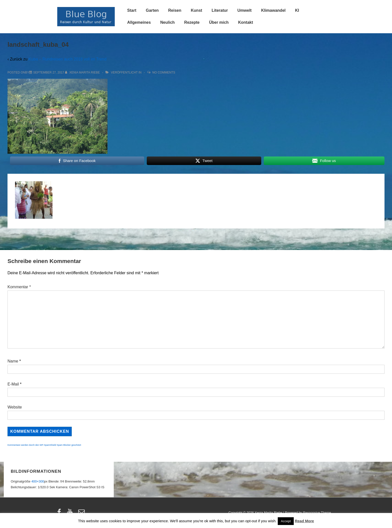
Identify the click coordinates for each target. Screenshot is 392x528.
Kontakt (245, 22)
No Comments (163, 72)
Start (131, 10)
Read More (304, 521)
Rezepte (192, 22)
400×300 (37, 481)
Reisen (174, 10)
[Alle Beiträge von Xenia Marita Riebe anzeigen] (83, 72)
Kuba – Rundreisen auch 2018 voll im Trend (67, 59)
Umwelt (245, 10)
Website (15, 407)
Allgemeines (139, 22)
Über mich (218, 22)
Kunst (196, 10)
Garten (152, 10)
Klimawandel (273, 10)
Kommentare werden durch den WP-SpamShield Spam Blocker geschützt (44, 445)
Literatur (220, 10)
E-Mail (13, 384)
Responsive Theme (317, 512)
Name (13, 361)
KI (297, 10)
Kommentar (19, 287)
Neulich (167, 22)
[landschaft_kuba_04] (48, 72)
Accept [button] (286, 521)
